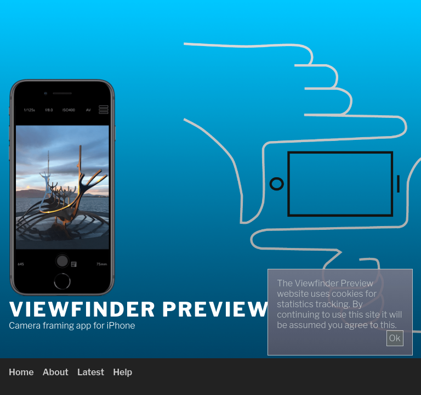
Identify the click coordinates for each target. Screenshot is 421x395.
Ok (395, 338)
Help (122, 372)
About (56, 372)
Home (21, 372)
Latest (90, 372)
